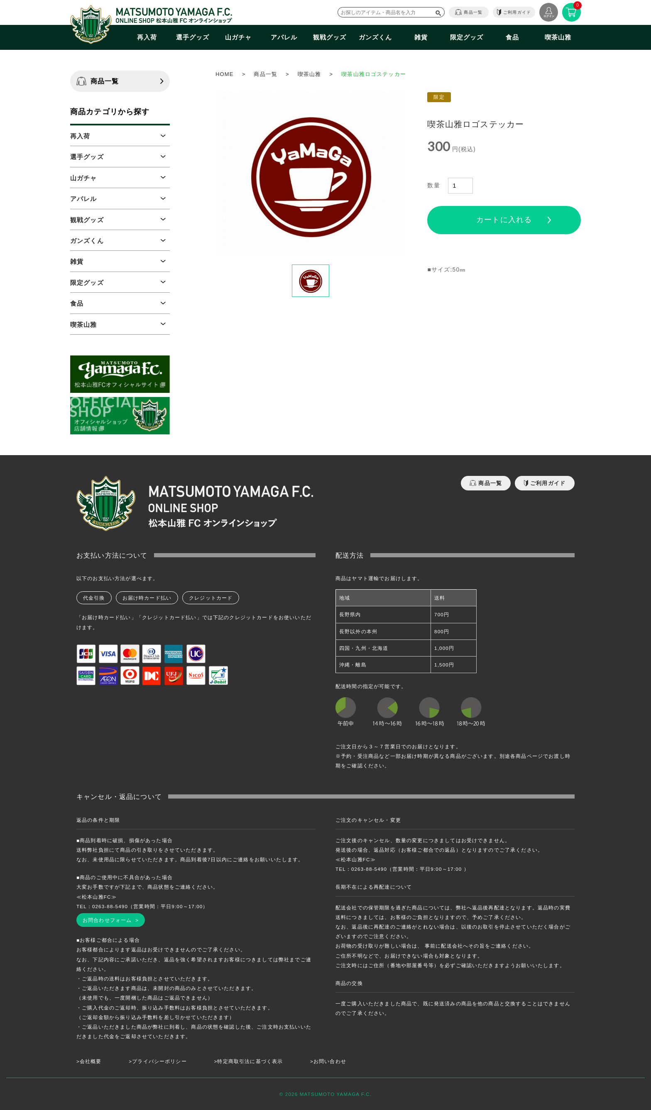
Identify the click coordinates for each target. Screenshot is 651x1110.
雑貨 (421, 37)
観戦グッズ (330, 37)
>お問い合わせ (328, 1061)
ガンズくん (375, 37)
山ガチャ (238, 37)
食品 (512, 37)
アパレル (284, 37)
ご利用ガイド (514, 12)
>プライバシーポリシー (158, 1061)
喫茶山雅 (558, 37)
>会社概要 (89, 1061)
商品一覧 (468, 12)
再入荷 (147, 37)
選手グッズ (193, 37)
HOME (224, 74)
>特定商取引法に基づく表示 (248, 1061)
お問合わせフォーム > (111, 920)
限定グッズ (467, 37)
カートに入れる (504, 220)
